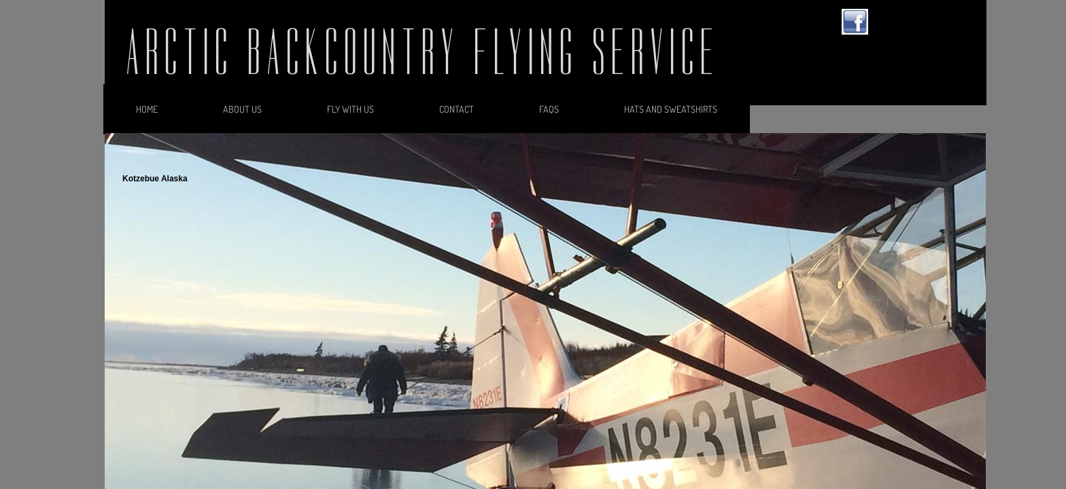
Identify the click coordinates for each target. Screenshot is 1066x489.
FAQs (549, 109)
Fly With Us (350, 109)
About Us (242, 109)
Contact (456, 109)
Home (147, 109)
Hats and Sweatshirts (670, 109)
